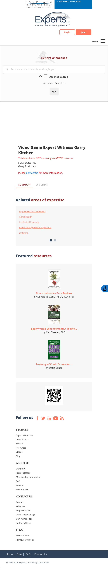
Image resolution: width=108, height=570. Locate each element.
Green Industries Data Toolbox (54, 293)
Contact (20, 502)
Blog (18, 456)
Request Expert (23, 510)
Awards (19, 485)
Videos (19, 451)
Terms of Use (22, 535)
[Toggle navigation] (103, 40)
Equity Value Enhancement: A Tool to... (54, 328)
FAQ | (29, 554)
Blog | (20, 554)
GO (54, 91)
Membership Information (28, 477)
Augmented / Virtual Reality (32, 211)
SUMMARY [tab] (24, 184)
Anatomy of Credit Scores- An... (54, 364)
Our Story (20, 468)
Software (23, 233)
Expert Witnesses (24, 435)
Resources (21, 447)
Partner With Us (23, 523)
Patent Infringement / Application (35, 227)
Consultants (22, 439)
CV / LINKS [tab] (41, 184)
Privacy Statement (25, 539)
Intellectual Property (29, 222)
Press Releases (23, 472)
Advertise (20, 506)
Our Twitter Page (24, 518)
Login (67, 32)
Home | (10, 554)
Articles (19, 443)
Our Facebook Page (25, 514)
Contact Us (32, 173)
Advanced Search (53, 83)
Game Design (25, 217)
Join (83, 32)
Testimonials (22, 489)
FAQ (18, 481)
